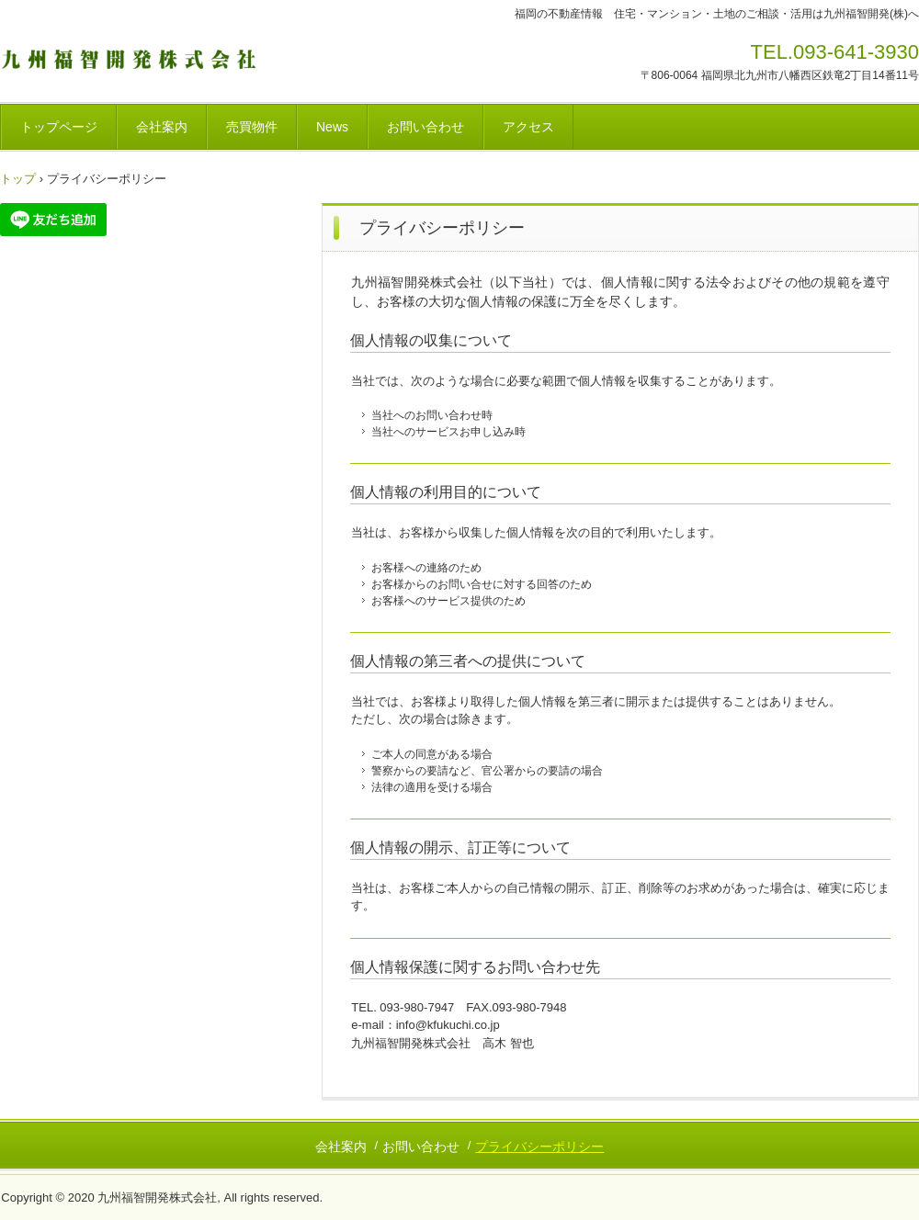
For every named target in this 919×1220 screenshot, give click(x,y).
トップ (18, 179)
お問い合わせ (425, 126)
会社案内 (161, 126)
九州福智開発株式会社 (128, 58)
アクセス (528, 126)
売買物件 (252, 126)
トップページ (58, 126)
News (332, 126)
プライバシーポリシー (539, 1146)
